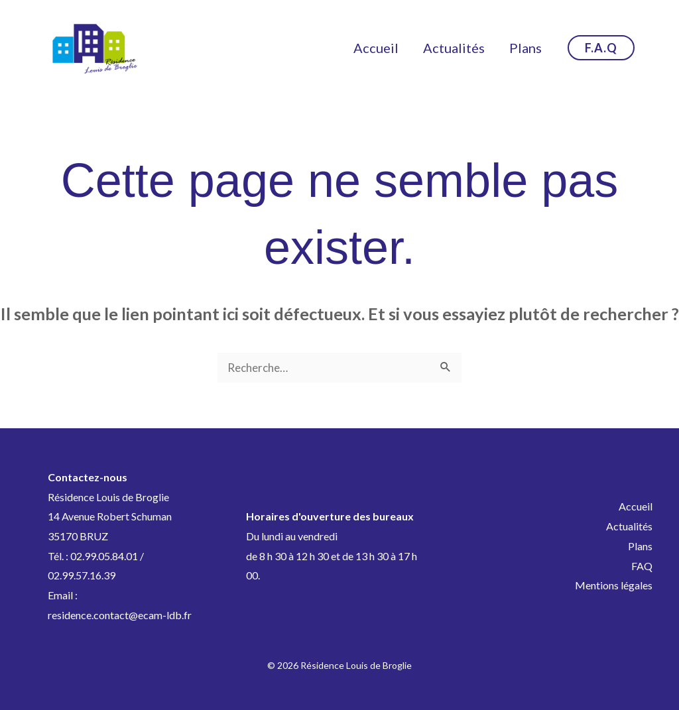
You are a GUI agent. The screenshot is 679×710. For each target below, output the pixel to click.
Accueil (384, 48)
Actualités (459, 48)
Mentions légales (613, 585)
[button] (601, 47)
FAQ (641, 566)
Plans (527, 48)
